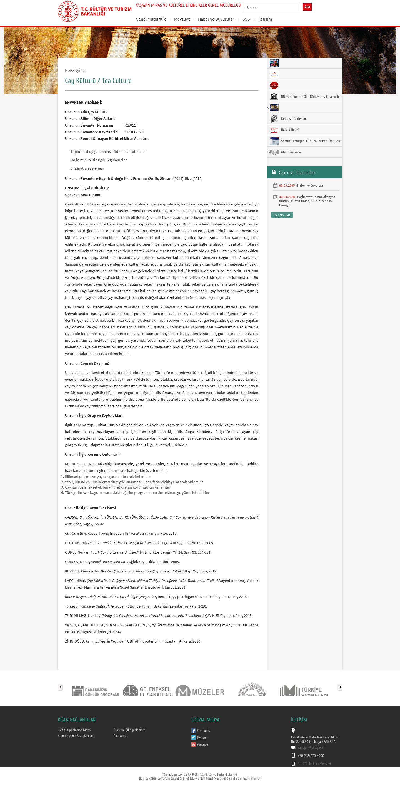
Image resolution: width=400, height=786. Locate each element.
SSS (246, 19)
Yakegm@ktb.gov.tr (311, 747)
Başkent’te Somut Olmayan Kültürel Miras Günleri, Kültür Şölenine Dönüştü (307, 201)
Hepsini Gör (282, 215)
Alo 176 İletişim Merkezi (314, 764)
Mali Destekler (286, 152)
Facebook (203, 730)
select (301, 7)
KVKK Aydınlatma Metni (74, 730)
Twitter (202, 737)
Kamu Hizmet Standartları (76, 736)
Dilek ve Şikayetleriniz (129, 730)
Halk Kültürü (285, 130)
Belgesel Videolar (288, 119)
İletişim (265, 19)
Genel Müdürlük (151, 19)
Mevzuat (182, 19)
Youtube (202, 744)
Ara (307, 6)
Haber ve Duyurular (216, 19)
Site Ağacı (121, 736)
